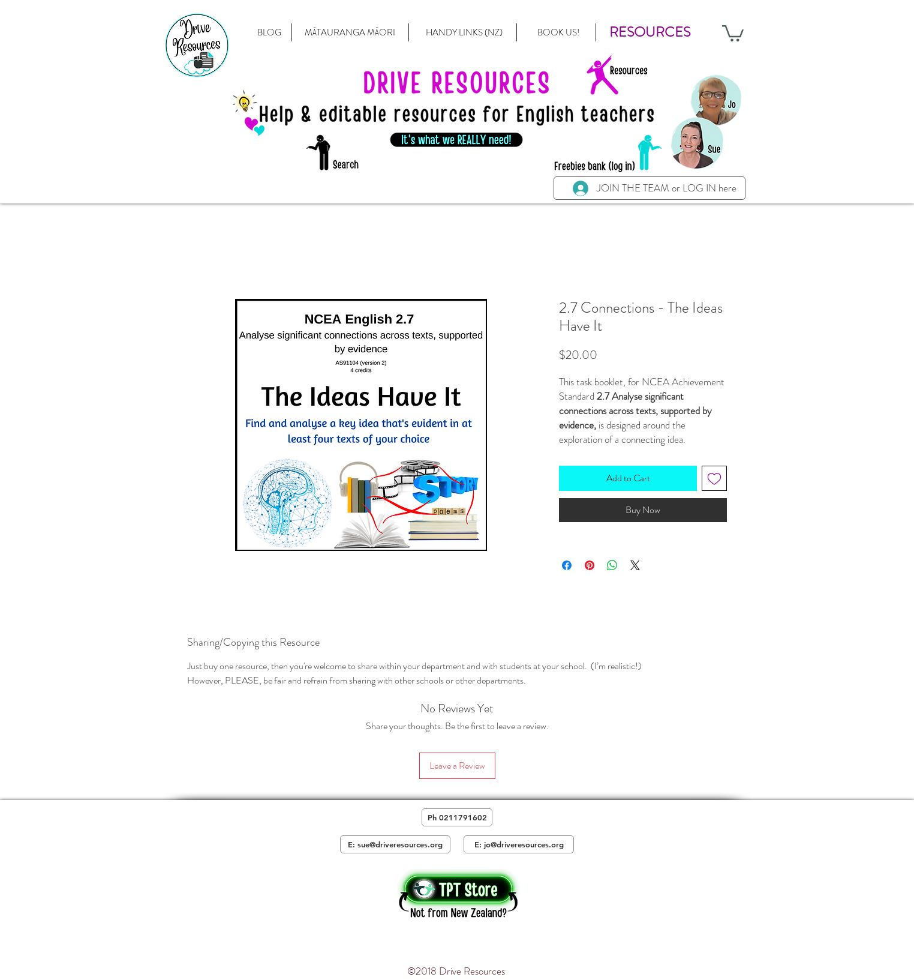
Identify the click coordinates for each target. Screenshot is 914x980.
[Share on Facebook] (567, 565)
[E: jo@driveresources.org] (519, 844)
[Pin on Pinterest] (589, 565)
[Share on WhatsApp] (612, 565)
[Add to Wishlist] (714, 478)
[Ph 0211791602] (457, 817)
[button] (649, 32)
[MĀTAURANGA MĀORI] (349, 32)
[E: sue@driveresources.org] (395, 844)
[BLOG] (269, 32)
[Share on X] (635, 565)
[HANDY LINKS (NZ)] (464, 32)
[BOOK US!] (558, 32)
